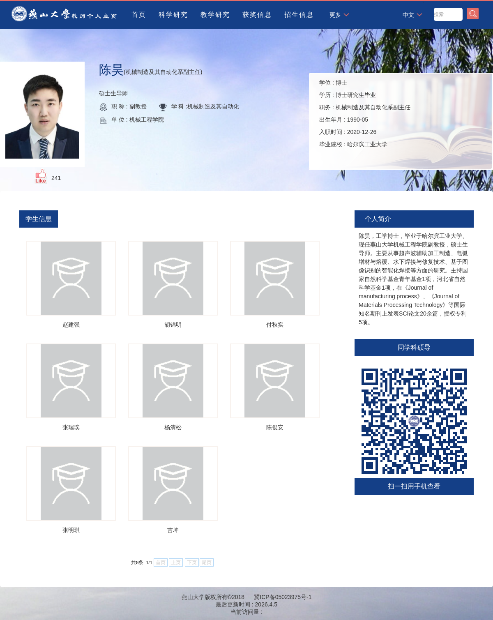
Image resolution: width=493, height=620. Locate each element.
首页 (138, 14)
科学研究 (173, 14)
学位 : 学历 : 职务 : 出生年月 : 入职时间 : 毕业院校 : (364, 113)
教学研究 (215, 14)
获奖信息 (257, 14)
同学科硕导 (414, 347)
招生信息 (299, 14)
